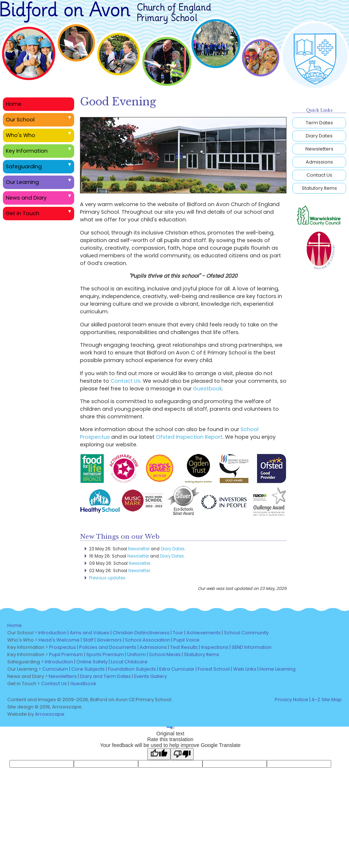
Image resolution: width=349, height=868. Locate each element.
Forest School (214, 669)
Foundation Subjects (132, 669)
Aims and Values (89, 632)
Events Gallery (150, 676)
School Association (147, 639)
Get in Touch (22, 213)
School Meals (165, 654)
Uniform (136, 654)
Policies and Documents (107, 647)
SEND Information (252, 647)
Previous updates (107, 578)
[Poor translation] (182, 754)
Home (13, 104)
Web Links (244, 669)
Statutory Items (319, 188)
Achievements (203, 632)
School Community (246, 632)
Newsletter (139, 549)
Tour (178, 632)
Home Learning (278, 669)
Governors (109, 639)
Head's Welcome (59, 639)
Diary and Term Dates (105, 676)
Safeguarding (24, 166)
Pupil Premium (66, 654)
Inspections (214, 647)
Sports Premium (105, 654)
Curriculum (55, 669)
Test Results (184, 647)
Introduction (52, 632)
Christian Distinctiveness (141, 632)
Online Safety (92, 661)
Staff (88, 639)
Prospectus (62, 647)
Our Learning (22, 182)
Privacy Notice (291, 699)
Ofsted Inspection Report (189, 437)
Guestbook (207, 388)
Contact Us (125, 381)
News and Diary (26, 197)
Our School (20, 119)
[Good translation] (159, 754)
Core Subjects (88, 669)
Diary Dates (173, 549)
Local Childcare (129, 661)
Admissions (319, 161)
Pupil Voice (186, 639)
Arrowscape (49, 714)
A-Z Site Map (327, 699)
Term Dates (319, 122)
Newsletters (319, 148)
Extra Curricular (176, 669)
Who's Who (20, 135)
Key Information (27, 150)
